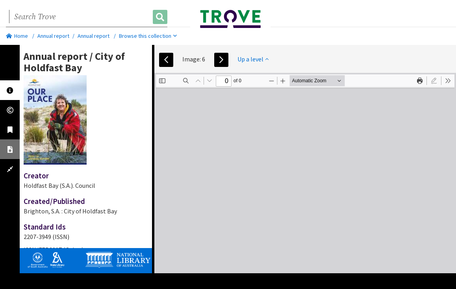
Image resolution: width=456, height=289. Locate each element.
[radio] (433, 80)
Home (17, 35)
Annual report (53, 35)
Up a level (253, 59)
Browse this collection (148, 35)
